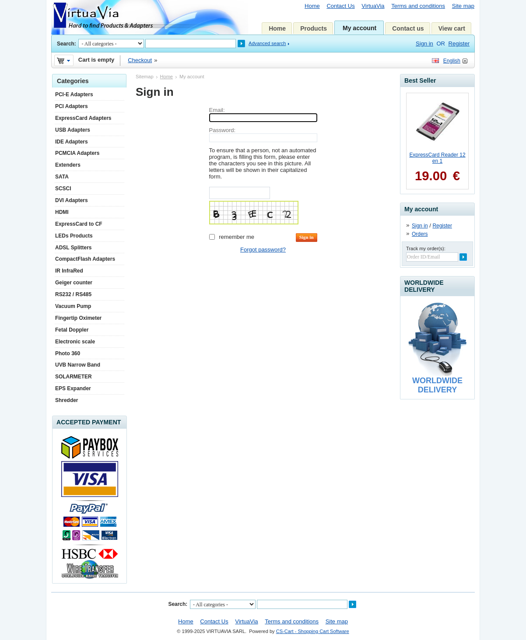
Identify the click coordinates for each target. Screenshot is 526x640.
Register (459, 43)
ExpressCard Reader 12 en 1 (437, 158)
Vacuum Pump (73, 306)
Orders (420, 234)
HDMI (62, 212)
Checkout (140, 60)
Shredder (66, 400)
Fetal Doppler (71, 330)
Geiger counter (73, 283)
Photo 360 (67, 353)
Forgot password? (263, 249)
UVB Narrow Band (77, 365)
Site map (463, 6)
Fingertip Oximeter (78, 318)
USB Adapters (72, 130)
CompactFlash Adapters (85, 259)
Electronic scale (75, 342)
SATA (62, 177)
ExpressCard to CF (78, 224)
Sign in (424, 43)
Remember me (236, 237)
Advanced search (267, 43)
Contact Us (340, 6)
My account (359, 27)
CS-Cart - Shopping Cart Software (312, 631)
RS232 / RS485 (73, 294)
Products (313, 28)
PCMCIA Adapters (77, 153)
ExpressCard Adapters (83, 118)
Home (312, 6)
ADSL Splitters (73, 248)
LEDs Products (74, 236)
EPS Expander (73, 388)
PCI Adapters (71, 106)
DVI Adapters (71, 200)
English (451, 61)
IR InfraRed (69, 271)
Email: (217, 110)
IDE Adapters (71, 142)
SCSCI (63, 188)
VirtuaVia (372, 6)
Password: (222, 130)
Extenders (68, 165)
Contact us (408, 28)
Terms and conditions (418, 6)
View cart (451, 28)
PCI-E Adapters (74, 94)
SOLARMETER (73, 377)
